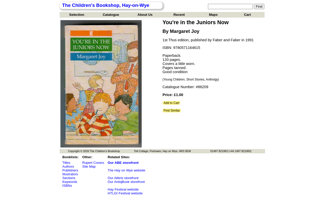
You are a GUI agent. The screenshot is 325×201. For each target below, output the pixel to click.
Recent (179, 15)
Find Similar (172, 110)
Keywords (69, 182)
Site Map (89, 166)
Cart (247, 15)
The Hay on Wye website (126, 170)
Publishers (70, 170)
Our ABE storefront (123, 163)
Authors (68, 166)
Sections (68, 178)
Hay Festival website (123, 189)
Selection (76, 15)
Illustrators (70, 174)
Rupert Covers (93, 163)
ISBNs (67, 185)
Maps (213, 15)
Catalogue (111, 15)
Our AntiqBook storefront (126, 182)
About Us (145, 15)
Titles (66, 163)
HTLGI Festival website (125, 193)
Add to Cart (171, 103)
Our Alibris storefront (123, 178)
